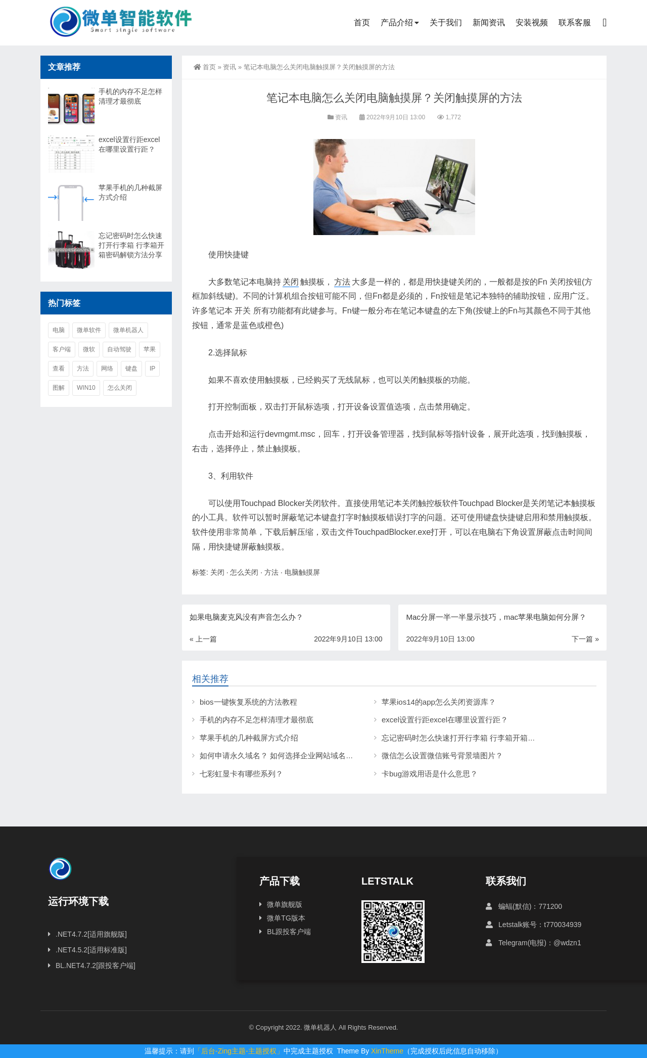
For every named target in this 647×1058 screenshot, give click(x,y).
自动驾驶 (119, 349)
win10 (86, 387)
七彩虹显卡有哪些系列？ (241, 773)
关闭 (291, 282)
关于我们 (446, 22)
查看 (59, 368)
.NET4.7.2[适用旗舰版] (91, 934)
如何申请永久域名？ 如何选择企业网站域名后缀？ (284, 755)
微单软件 (89, 330)
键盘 (131, 368)
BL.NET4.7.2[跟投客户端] (95, 965)
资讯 (229, 67)
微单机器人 (128, 330)
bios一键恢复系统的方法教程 (248, 702)
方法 (342, 282)
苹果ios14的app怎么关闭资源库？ (439, 702)
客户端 (62, 349)
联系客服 (575, 22)
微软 (89, 349)
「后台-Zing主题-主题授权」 (239, 1051)
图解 (59, 387)
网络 (107, 368)
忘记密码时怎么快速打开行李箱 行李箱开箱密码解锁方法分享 (485, 737)
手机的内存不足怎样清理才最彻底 (256, 719)
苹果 (150, 349)
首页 (362, 22)
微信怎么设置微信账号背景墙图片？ (442, 755)
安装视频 (532, 22)
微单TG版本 (286, 918)
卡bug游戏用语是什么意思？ (430, 773)
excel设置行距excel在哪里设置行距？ (445, 719)
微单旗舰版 (284, 904)
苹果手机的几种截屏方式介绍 (249, 737)
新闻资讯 (489, 22)
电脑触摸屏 (302, 572)
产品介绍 (397, 22)
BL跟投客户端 (289, 932)
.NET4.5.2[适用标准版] (91, 950)
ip (152, 368)
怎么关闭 (244, 572)
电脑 (59, 330)
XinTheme (387, 1051)
